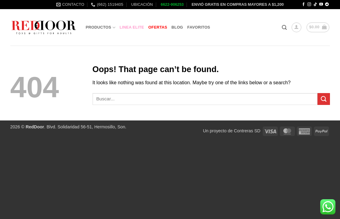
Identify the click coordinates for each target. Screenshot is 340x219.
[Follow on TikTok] (315, 4)
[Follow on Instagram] (309, 4)
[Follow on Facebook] (303, 4)
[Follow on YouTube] (321, 4)
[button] (284, 27)
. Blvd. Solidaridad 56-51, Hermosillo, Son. (76, 126)
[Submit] (323, 99)
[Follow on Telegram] (327, 4)
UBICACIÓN (141, 4)
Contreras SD (247, 130)
